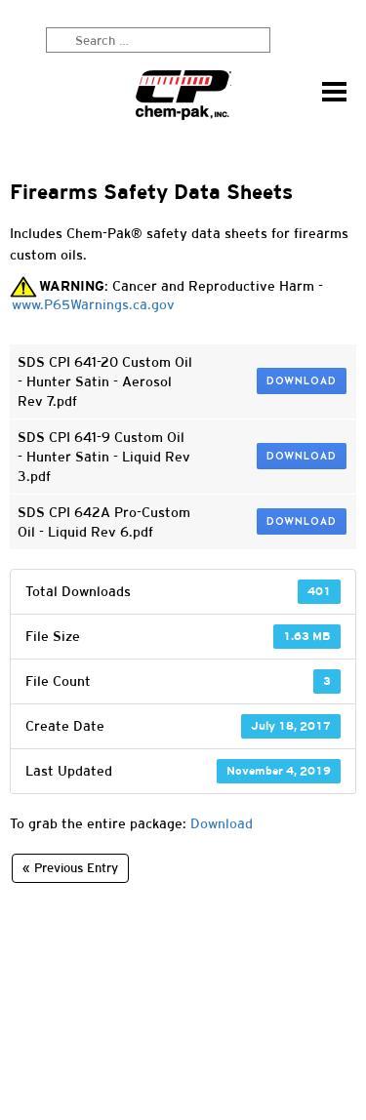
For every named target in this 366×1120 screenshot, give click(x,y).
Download (301, 382)
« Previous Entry (70, 867)
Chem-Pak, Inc (183, 95)
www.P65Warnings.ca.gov (93, 304)
